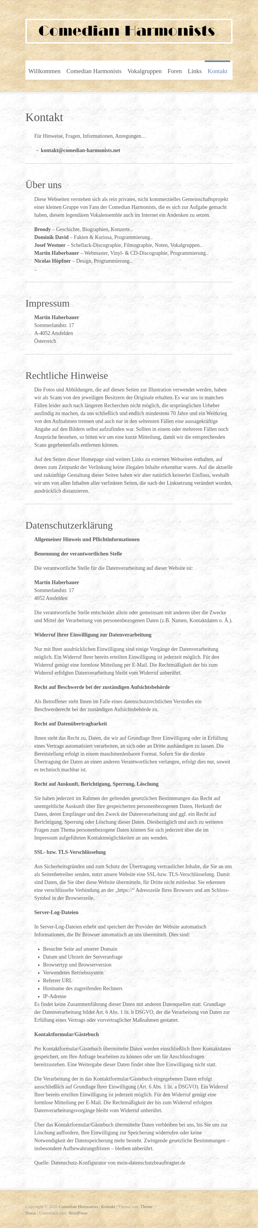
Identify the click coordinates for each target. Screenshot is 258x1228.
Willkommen (44, 71)
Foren (175, 71)
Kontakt (218, 71)
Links (195, 71)
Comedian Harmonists (93, 71)
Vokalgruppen (144, 71)
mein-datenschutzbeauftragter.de (151, 1163)
